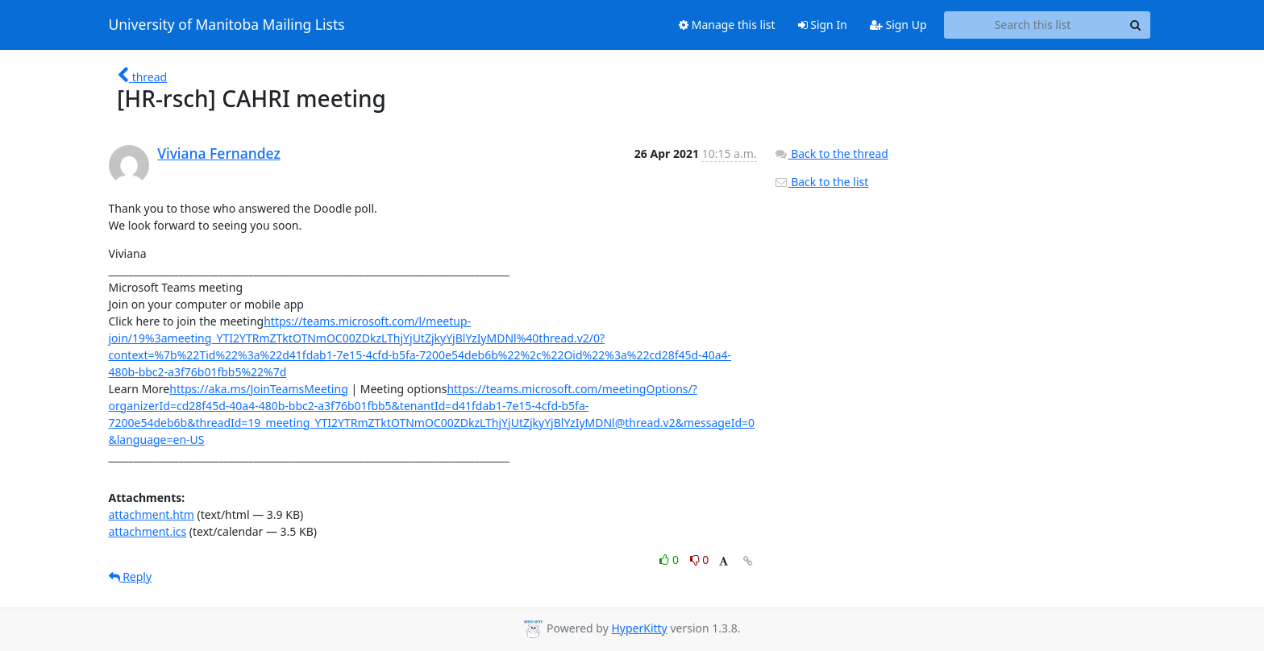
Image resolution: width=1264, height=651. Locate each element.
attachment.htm (151, 514)
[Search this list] (1033, 25)
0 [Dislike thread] (699, 559)
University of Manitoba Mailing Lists (227, 25)
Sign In (822, 24)
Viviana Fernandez (219, 153)
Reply (130, 576)
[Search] (1135, 25)
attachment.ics (148, 531)
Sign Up (898, 24)
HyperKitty (639, 628)
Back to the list (821, 181)
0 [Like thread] (670, 559)
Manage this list (727, 24)
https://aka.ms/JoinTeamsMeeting (258, 388)
